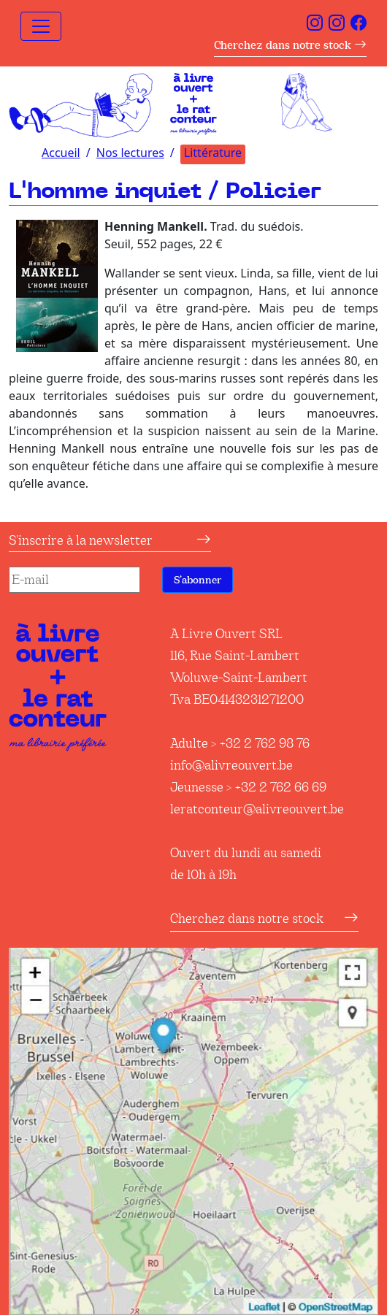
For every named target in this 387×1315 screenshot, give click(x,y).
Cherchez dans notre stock (290, 45)
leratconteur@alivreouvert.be (257, 809)
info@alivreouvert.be (231, 765)
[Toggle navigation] (40, 26)
